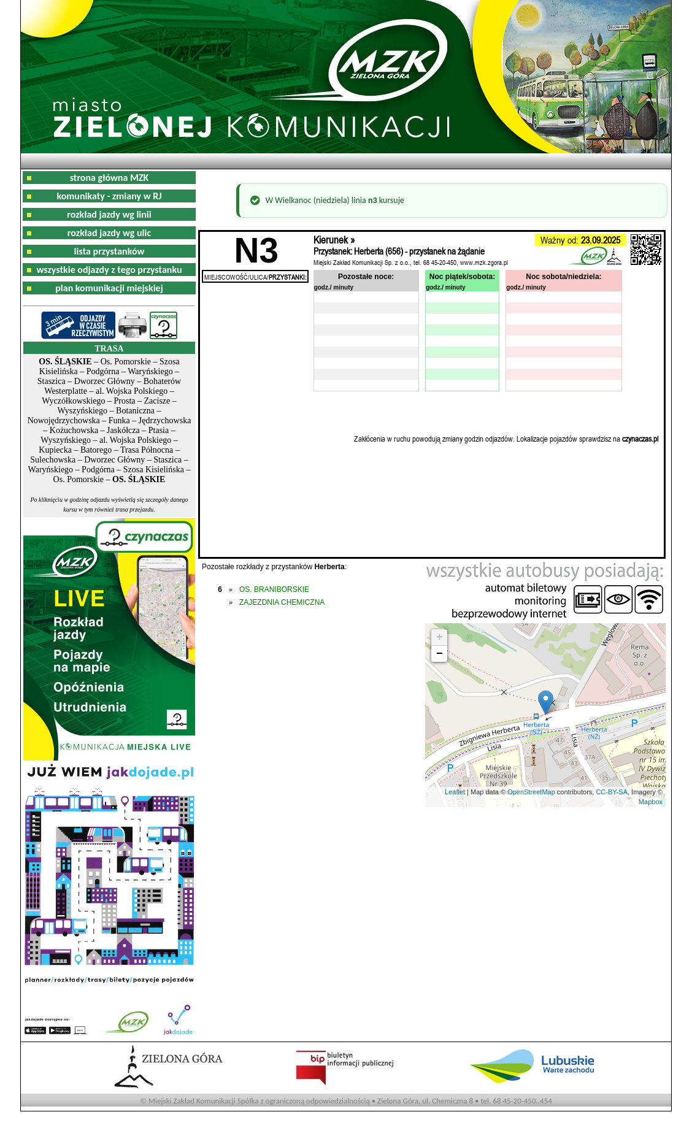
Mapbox (651, 801)
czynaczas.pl (640, 438)
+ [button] (439, 637)
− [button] (439, 653)
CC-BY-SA (612, 792)
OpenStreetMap (531, 792)
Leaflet (455, 792)
